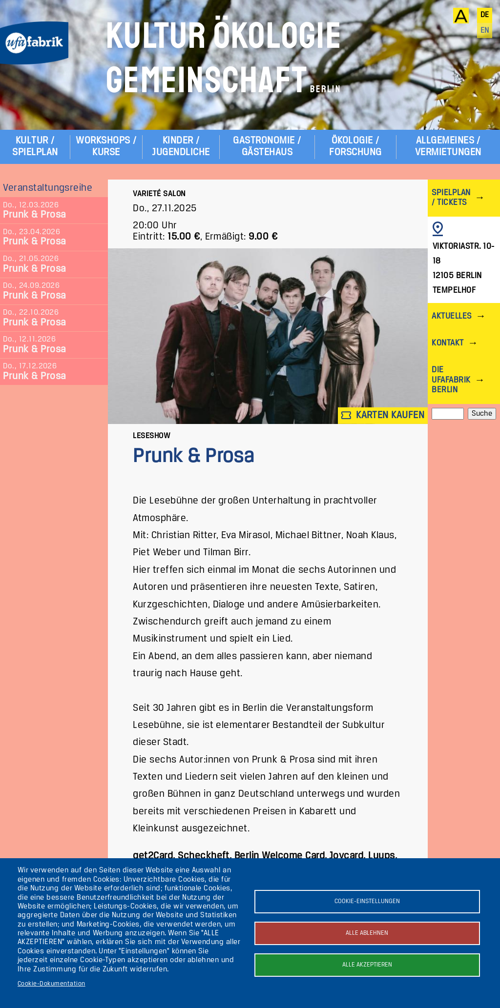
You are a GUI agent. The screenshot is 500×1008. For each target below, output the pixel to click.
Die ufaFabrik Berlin (451, 380)
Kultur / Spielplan (35, 147)
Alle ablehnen (367, 933)
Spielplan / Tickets (451, 198)
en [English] (484, 31)
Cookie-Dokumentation (51, 984)
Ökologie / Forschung (355, 147)
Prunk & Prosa (34, 215)
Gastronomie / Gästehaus (267, 147)
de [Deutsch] (484, 15)
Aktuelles (451, 316)
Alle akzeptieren (367, 965)
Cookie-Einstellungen (367, 901)
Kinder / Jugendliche (180, 147)
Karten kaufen (383, 415)
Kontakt (447, 343)
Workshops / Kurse (106, 147)
